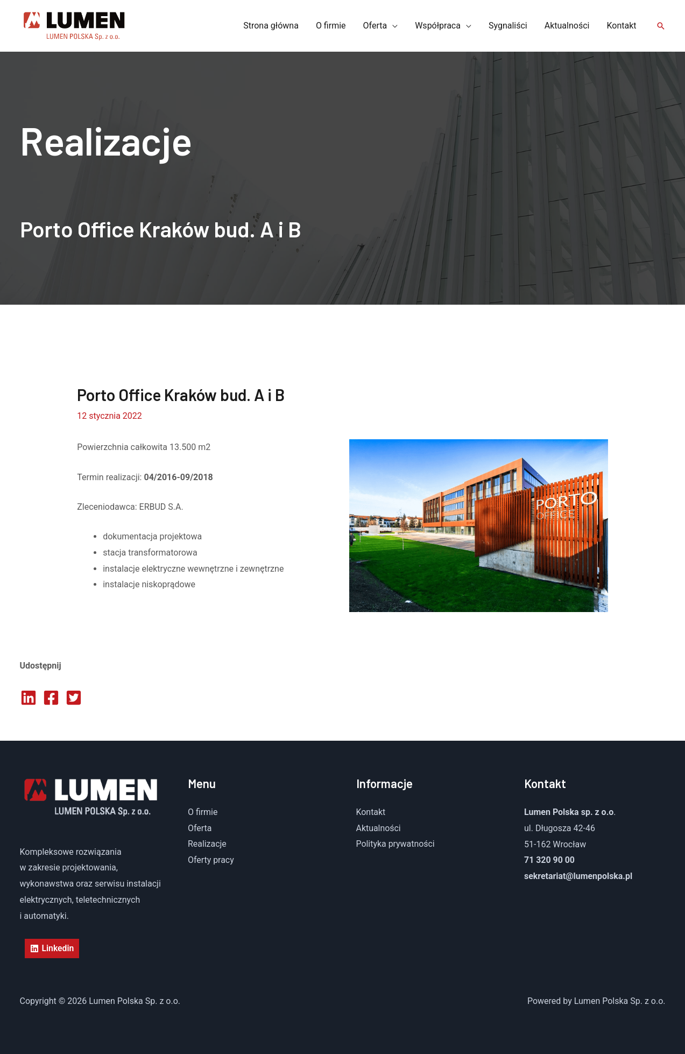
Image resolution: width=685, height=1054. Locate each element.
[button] (661, 26)
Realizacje (207, 844)
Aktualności (378, 828)
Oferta (200, 828)
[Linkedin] (52, 948)
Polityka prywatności (395, 844)
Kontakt (371, 812)
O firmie (203, 812)
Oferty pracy (211, 860)
